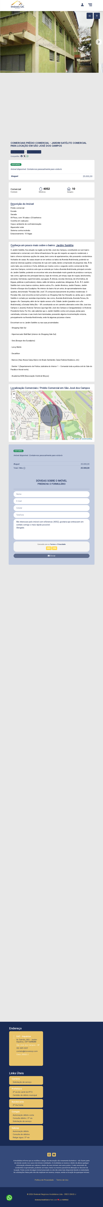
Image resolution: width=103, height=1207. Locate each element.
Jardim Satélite (61, 142)
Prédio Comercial (37, 142)
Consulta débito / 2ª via (22, 1118)
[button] (14, 394)
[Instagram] (49, 1154)
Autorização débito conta (23, 1115)
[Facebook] (54, 1154)
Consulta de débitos (21, 1134)
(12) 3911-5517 (22, 1048)
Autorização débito (21, 1131)
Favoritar (17, 152)
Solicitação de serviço (22, 1082)
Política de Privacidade (44, 1180)
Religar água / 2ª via (21, 1137)
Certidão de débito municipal (25, 1095)
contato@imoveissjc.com (27, 1051)
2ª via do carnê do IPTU (23, 1092)
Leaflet (75, 439)
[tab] (90, 16)
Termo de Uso (62, 1180)
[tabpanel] (51, 42)
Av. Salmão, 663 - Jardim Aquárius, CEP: (26, 1041)
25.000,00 (87, 176)
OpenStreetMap (86, 439)
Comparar (34, 152)
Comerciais (18, 142)
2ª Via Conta (18, 1105)
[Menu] (90, 5)
